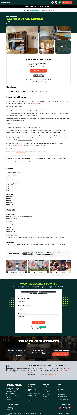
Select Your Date (24, 298)
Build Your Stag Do (60, 354)
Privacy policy (60, 413)
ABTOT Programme (62, 389)
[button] (56, 2)
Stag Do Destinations (33, 386)
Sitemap (60, 386)
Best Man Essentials (33, 398)
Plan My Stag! (67, 2)
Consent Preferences (63, 399)
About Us (45, 386)
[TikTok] (63, 408)
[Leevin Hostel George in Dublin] (22, 40)
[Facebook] (66, 408)
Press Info (60, 391)
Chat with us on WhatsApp (38, 82)
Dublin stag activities (17, 145)
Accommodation (13, 15)
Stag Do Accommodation (34, 393)
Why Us (45, 389)
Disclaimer (68, 413)
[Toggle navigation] (75, 2)
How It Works (46, 391)
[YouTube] (69, 408)
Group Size (22, 313)
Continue (38, 322)
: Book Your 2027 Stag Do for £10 (38, 6)
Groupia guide (52, 374)
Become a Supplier (62, 396)
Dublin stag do (37, 103)
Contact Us (8, 399)
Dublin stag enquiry (21, 151)
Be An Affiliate (61, 394)
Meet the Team (46, 394)
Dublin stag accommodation (25, 139)
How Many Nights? (24, 306)
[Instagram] (60, 408)
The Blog (30, 400)
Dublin (7, 15)
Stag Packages (32, 395)
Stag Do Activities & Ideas (33, 390)
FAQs (43, 352)
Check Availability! (38, 70)
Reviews (45, 396)
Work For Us (46, 399)
